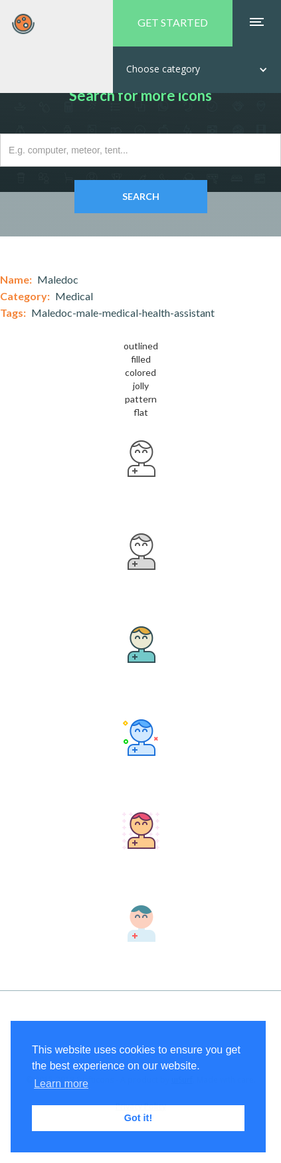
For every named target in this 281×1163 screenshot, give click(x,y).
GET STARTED (173, 22)
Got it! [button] (138, 1118)
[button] (197, 69)
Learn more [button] (61, 1083)
